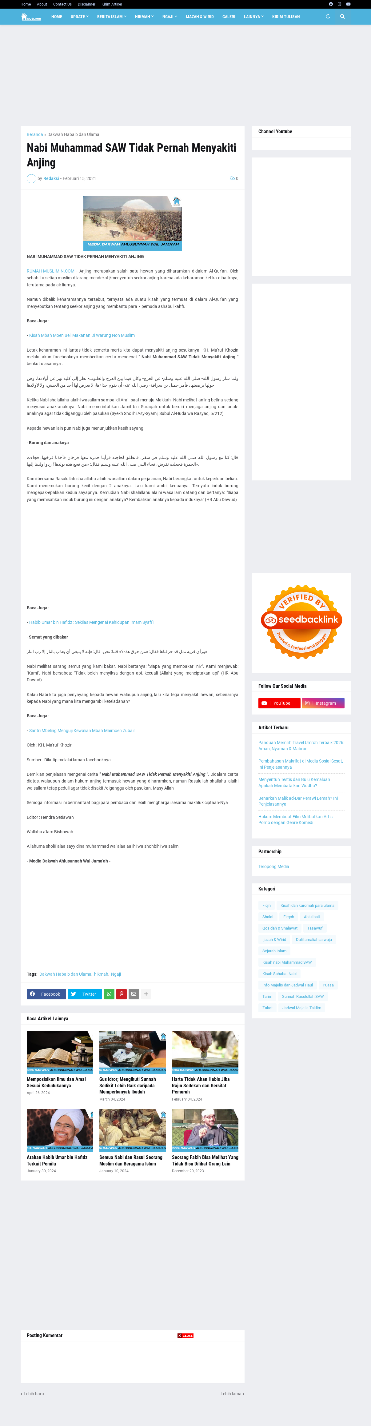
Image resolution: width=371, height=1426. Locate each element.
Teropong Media (273, 866)
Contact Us (62, 4)
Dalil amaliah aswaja (314, 939)
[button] (328, 17)
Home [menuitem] (56, 16)
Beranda (35, 134)
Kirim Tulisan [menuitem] (286, 16)
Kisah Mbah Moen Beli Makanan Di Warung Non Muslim (82, 335)
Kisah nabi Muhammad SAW (287, 962)
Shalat (267, 916)
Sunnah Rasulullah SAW (303, 996)
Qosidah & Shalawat (279, 928)
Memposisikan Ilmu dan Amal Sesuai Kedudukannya (56, 1082)
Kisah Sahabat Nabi (279, 973)
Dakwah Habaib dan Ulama (73, 134)
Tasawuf (315, 928)
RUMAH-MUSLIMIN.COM (50, 271)
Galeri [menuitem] (228, 16)
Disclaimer (86, 4)
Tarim (267, 996)
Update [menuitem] (78, 16)
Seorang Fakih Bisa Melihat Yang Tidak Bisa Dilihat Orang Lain (205, 1160)
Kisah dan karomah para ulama (307, 905)
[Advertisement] (186, 75)
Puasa (328, 985)
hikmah (101, 974)
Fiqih (266, 905)
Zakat (267, 1008)
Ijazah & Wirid (274, 939)
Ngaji (116, 974)
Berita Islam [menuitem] (110, 16)
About (42, 4)
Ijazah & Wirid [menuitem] (200, 16)
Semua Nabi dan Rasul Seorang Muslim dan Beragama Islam (130, 1160)
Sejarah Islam (274, 951)
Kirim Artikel (112, 4)
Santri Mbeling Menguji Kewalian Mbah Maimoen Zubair (82, 730)
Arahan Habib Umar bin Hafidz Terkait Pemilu (57, 1160)
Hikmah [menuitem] (142, 16)
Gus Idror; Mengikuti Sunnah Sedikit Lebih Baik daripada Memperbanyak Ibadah (127, 1085)
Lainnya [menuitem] (252, 16)
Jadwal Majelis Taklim (301, 1008)
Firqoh (288, 916)
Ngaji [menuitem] (168, 16)
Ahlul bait (312, 916)
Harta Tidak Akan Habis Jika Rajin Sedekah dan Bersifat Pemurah (201, 1085)
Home (26, 4)
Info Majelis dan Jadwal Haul (287, 985)
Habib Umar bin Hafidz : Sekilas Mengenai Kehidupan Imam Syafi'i (91, 622)
